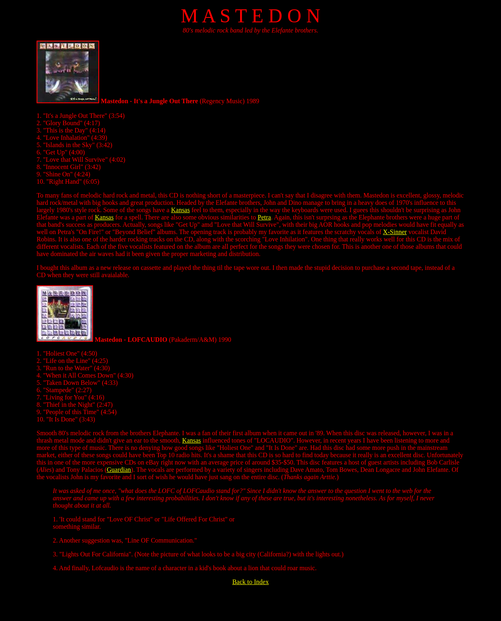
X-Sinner (395, 231)
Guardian (119, 469)
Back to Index (250, 581)
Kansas (180, 209)
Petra (264, 217)
